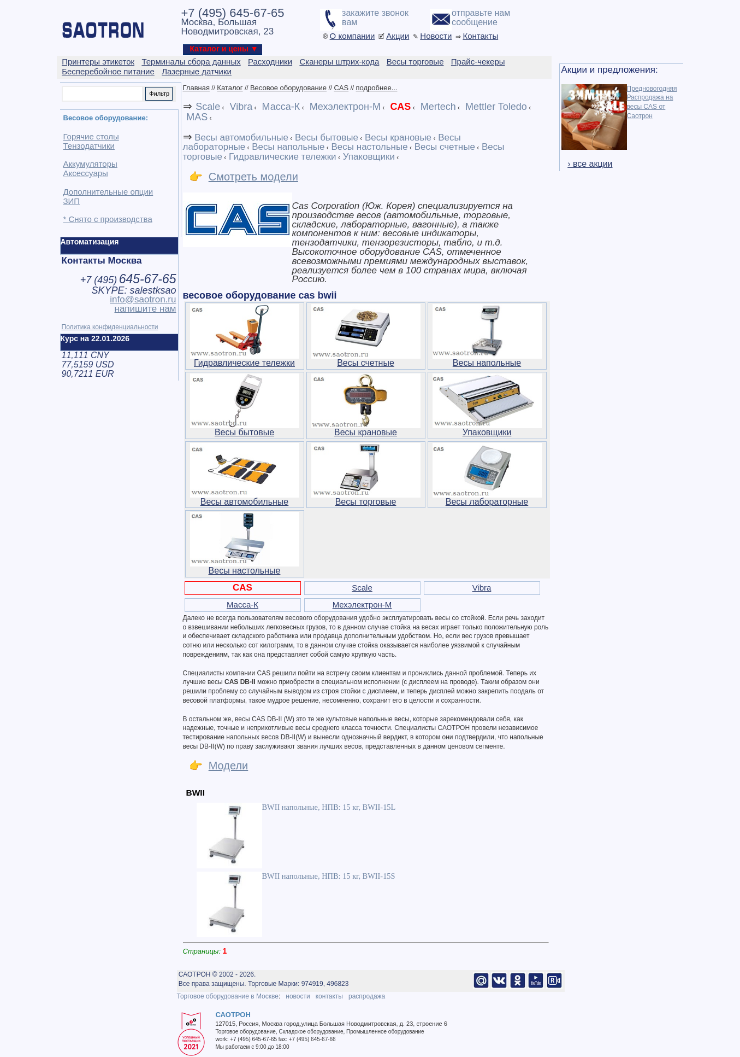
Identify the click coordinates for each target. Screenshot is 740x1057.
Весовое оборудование (288, 88)
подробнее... (377, 88)
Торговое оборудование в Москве (228, 996)
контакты (329, 996)
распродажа (366, 996)
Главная (196, 88)
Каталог (229, 88)
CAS (341, 88)
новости (298, 996)
